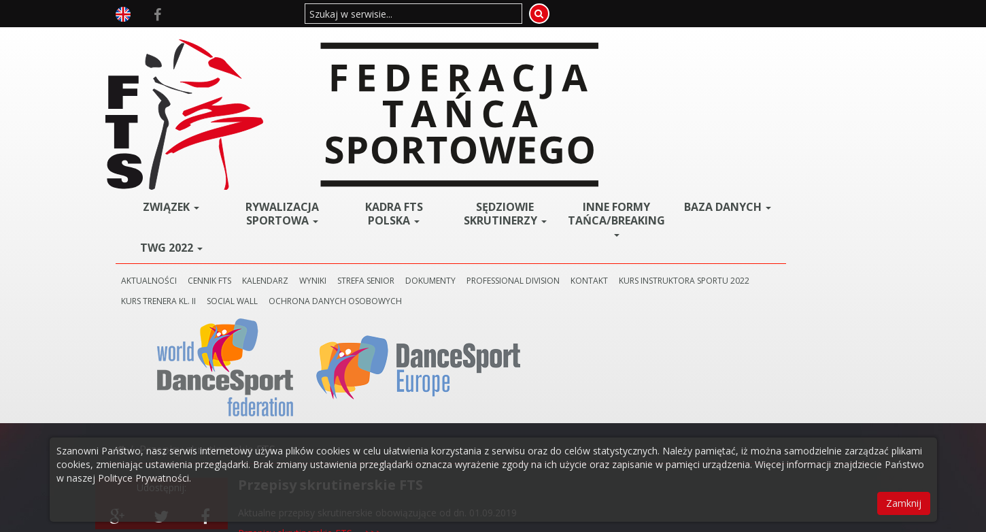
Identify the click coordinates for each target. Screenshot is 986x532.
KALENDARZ (398, 116)
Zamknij (903, 503)
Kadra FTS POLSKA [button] (479, 49)
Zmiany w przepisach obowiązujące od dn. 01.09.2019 (356, 339)
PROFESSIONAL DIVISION (645, 116)
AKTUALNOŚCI (281, 116)
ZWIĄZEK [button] (294, 43)
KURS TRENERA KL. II (432, 137)
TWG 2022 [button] (294, 83)
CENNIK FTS (342, 116)
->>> (391, 284)
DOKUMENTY (563, 116)
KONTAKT (722, 116)
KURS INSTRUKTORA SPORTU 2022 (319, 137)
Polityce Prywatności (143, 477)
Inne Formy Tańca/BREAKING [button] (666, 54)
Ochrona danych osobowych (609, 137)
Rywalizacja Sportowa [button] (387, 49)
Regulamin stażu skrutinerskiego (309, 284)
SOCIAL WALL (506, 137)
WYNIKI (445, 116)
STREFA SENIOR (498, 116)
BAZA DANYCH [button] (755, 47)
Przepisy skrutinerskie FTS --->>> (309, 264)
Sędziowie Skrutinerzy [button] (571, 54)
